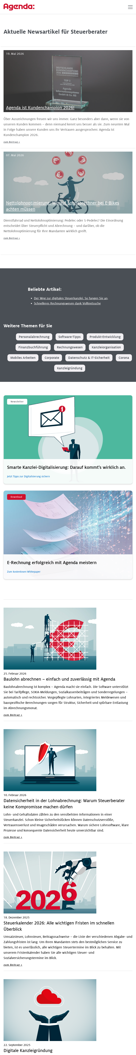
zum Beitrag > (12, 142)
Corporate (52, 358)
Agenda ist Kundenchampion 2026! (40, 107)
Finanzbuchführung (33, 347)
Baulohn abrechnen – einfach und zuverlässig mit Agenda (59, 679)
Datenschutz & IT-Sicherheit (89, 358)
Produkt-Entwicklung (105, 337)
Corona (124, 358)
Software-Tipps (69, 337)
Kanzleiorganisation (106, 347)
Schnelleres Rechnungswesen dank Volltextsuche (67, 303)
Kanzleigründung (69, 368)
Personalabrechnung (34, 337)
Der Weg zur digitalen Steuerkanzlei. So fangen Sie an (70, 298)
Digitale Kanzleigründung (28, 1050)
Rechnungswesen (70, 347)
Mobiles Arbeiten (23, 358)
